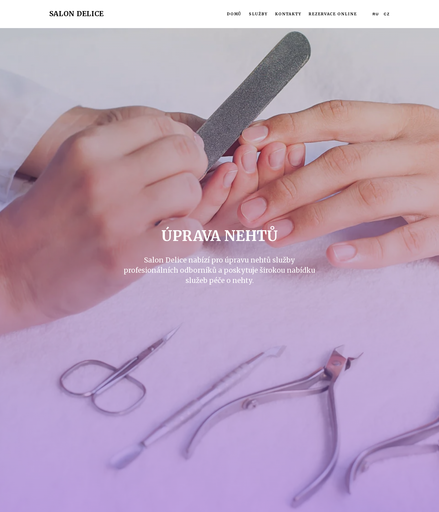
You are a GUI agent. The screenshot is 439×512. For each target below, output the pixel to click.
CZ (387, 14)
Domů (234, 14)
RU (376, 14)
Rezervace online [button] (333, 14)
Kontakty (288, 14)
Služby (258, 14)
